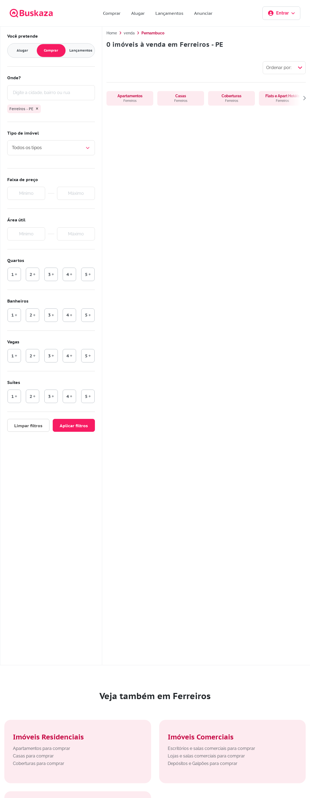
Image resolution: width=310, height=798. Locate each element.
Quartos (15, 260)
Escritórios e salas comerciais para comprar (211, 748)
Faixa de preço (22, 179)
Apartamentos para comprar (41, 748)
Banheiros (17, 301)
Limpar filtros (28, 426)
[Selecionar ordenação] (284, 67)
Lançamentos (169, 13)
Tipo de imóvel (23, 133)
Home (111, 33)
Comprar (111, 13)
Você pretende (22, 36)
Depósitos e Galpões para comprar (202, 763)
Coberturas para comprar (38, 763)
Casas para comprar (33, 756)
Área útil (16, 220)
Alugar (138, 13)
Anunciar (203, 13)
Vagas (13, 341)
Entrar (281, 13)
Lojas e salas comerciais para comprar (206, 756)
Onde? (14, 77)
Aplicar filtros (74, 426)
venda (129, 33)
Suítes (13, 382)
